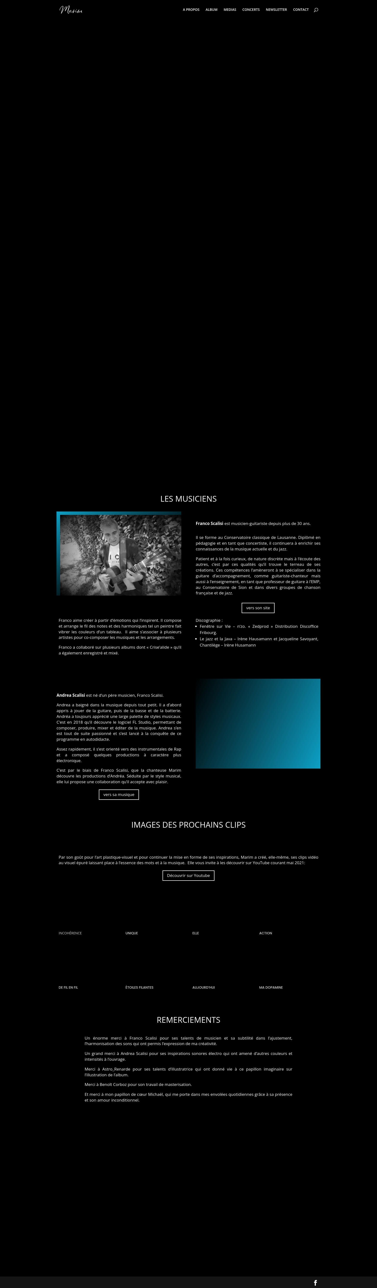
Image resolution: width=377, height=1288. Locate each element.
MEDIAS (230, 10)
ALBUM (211, 10)
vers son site (258, 607)
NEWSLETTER (276, 10)
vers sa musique (118, 794)
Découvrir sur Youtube (188, 875)
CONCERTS (251, 10)
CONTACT (301, 10)
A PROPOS (191, 10)
